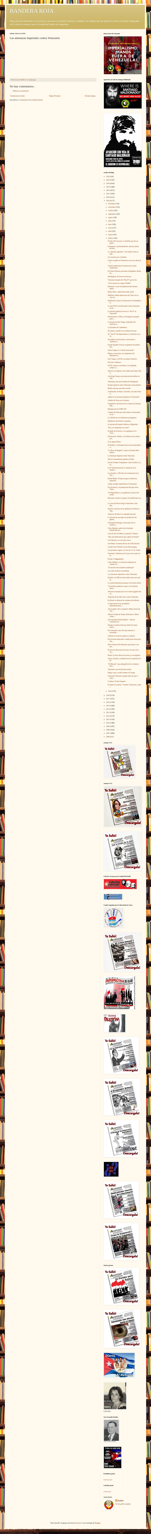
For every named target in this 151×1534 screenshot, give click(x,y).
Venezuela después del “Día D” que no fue (122, 280)
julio (110, 221)
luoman (78, 1523)
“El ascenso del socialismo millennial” (121, 567)
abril (110, 231)
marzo (110, 235)
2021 (108, 194)
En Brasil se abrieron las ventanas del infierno (123, 600)
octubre (111, 210)
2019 (108, 201)
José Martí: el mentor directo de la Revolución (123, 543)
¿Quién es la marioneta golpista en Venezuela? (123, 397)
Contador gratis (107, 1491)
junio (110, 224)
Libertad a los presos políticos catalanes (121, 636)
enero (110, 691)
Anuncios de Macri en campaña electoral (122, 514)
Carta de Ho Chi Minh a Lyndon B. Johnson (123, 534)
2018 (108, 695)
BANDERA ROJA (32, 11)
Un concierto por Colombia (117, 257)
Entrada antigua (90, 96)
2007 (108, 733)
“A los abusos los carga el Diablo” (119, 283)
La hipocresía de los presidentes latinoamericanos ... (119, 605)
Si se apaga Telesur (114, 442)
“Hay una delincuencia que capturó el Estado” (123, 537)
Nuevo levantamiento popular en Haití (121, 459)
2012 (108, 716)
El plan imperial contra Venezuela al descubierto (124, 385)
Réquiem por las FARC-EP (117, 409)
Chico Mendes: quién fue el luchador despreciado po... (120, 529)
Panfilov (121, 1501)
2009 (108, 726)
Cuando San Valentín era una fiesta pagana (122, 547)
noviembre (112, 207)
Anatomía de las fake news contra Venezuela (123, 597)
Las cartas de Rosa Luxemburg (118, 571)
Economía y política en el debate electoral (122, 331)
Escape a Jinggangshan (115, 559)
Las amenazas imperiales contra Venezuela (122, 574)
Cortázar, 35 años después (117, 681)
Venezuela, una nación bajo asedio (119, 669)
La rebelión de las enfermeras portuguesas (122, 418)
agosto (110, 217)
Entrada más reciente (17, 96)
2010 (108, 723)
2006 (108, 737)
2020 (108, 197)
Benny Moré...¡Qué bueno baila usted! (121, 292)
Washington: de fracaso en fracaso (119, 276)
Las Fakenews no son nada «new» (119, 540)
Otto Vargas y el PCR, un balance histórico (122, 359)
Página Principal (54, 96)
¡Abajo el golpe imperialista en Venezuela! (122, 484)
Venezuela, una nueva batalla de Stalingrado (123, 382)
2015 (108, 706)
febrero (110, 238)
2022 (108, 190)
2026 (108, 176)
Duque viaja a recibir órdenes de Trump (121, 673)
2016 (108, 702)
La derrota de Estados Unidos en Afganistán (123, 424)
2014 (108, 709)
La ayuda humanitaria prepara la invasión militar (124, 583)
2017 (108, 699)
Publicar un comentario (21, 91)
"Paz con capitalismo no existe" (118, 428)
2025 (108, 180)
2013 (108, 712)
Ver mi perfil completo (123, 1504)
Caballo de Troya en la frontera (118, 400)
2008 (108, 730)
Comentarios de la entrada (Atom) (31, 100)
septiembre (112, 214)
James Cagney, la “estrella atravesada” (121, 350)
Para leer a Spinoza (114, 362)
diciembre (111, 204)
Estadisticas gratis (108, 1479)
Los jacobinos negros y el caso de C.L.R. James (124, 550)
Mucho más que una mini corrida (119, 388)
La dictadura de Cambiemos (117, 327)
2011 (108, 719)
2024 (108, 183)
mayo (110, 228)
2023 (108, 187)
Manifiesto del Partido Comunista (119, 421)
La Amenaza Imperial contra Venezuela (121, 456)
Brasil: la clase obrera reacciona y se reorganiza (124, 655)
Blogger (97, 1523)
